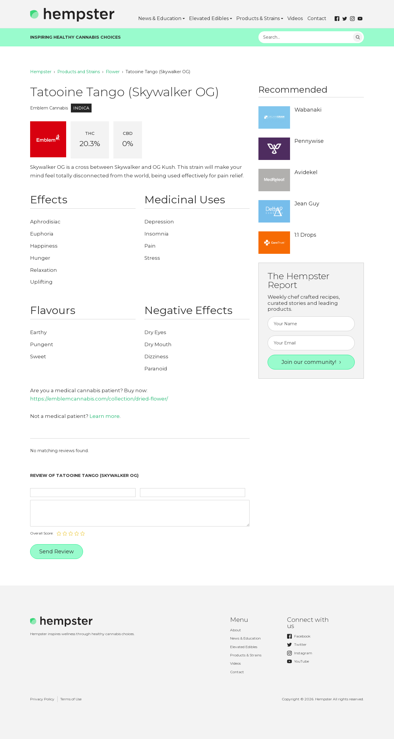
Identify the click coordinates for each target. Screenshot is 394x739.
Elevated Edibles (209, 18)
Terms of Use (71, 699)
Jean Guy (306, 203)
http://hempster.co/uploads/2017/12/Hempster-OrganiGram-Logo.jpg (274, 117)
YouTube (298, 661)
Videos (295, 18)
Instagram (299, 653)
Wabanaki (308, 110)
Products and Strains (78, 71)
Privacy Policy (42, 699)
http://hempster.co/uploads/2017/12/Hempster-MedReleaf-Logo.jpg (274, 180)
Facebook (298, 636)
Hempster (40, 71)
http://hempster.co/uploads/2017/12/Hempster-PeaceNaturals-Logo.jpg (274, 149)
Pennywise (309, 141)
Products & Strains (258, 18)
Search (357, 37)
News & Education (159, 18)
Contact (316, 18)
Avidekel (306, 172)
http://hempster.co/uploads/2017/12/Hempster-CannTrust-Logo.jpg (274, 242)
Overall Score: (41, 533)
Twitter (297, 644)
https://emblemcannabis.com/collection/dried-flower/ (99, 399)
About (235, 630)
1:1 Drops (305, 235)
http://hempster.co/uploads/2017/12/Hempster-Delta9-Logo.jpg (274, 211)
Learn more (104, 416)
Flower (113, 71)
